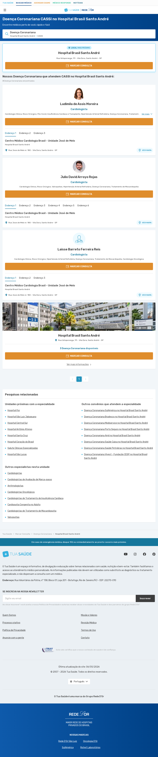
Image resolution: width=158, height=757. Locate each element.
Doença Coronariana (43, 534)
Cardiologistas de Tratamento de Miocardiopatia (32, 511)
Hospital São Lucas (17, 454)
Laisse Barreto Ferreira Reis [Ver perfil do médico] (79, 249)
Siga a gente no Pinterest (153, 554)
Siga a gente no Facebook (144, 554)
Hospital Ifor (14, 410)
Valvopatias (13, 517)
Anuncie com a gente (13, 637)
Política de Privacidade (14, 630)
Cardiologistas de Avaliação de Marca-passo (30, 479)
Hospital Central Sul (17, 423)
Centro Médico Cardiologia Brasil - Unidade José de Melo (40, 140)
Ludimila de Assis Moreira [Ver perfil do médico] (79, 104)
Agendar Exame (42, 3)
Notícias (78, 3)
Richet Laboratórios (90, 747)
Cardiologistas (15, 473)
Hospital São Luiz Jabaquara (22, 416)
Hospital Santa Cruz (18, 435)
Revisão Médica (88, 622)
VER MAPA (144, 150)
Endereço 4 (54, 205)
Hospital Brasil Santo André (79, 53)
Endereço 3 (39, 133)
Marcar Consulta (22, 534)
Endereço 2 (25, 133)
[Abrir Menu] (5, 10)
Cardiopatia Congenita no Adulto (24, 504)
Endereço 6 (83, 205)
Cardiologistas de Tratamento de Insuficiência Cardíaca (35, 498)
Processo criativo (11, 622)
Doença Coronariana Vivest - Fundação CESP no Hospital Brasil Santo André (115, 456)
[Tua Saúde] (17, 554)
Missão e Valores (89, 615)
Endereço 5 (68, 205)
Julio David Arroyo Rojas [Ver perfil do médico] (79, 177)
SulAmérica (68, 747)
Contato (85, 637)
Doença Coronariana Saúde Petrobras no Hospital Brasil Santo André (118, 448)
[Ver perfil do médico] (79, 93)
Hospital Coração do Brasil (21, 442)
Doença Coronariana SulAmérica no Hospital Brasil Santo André (115, 410)
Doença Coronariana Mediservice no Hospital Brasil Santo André (116, 423)
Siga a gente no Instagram (135, 554)
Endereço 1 (10, 133)
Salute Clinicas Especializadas (23, 448)
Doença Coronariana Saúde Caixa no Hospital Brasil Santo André (116, 442)
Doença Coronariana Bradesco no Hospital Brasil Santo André (114, 416)
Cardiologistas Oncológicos (21, 492)
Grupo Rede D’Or (95, 696)
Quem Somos (9, 615)
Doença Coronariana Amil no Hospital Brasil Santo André (112, 435)
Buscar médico (24, 3)
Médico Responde (62, 3)
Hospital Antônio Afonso (20, 429)
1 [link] (79, 379)
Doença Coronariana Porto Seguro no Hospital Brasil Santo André (116, 429)
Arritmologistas (15, 485)
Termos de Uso (88, 630)
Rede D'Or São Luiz (67, 741)
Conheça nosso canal (125, 554)
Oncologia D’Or (90, 741)
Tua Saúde (8, 3)
